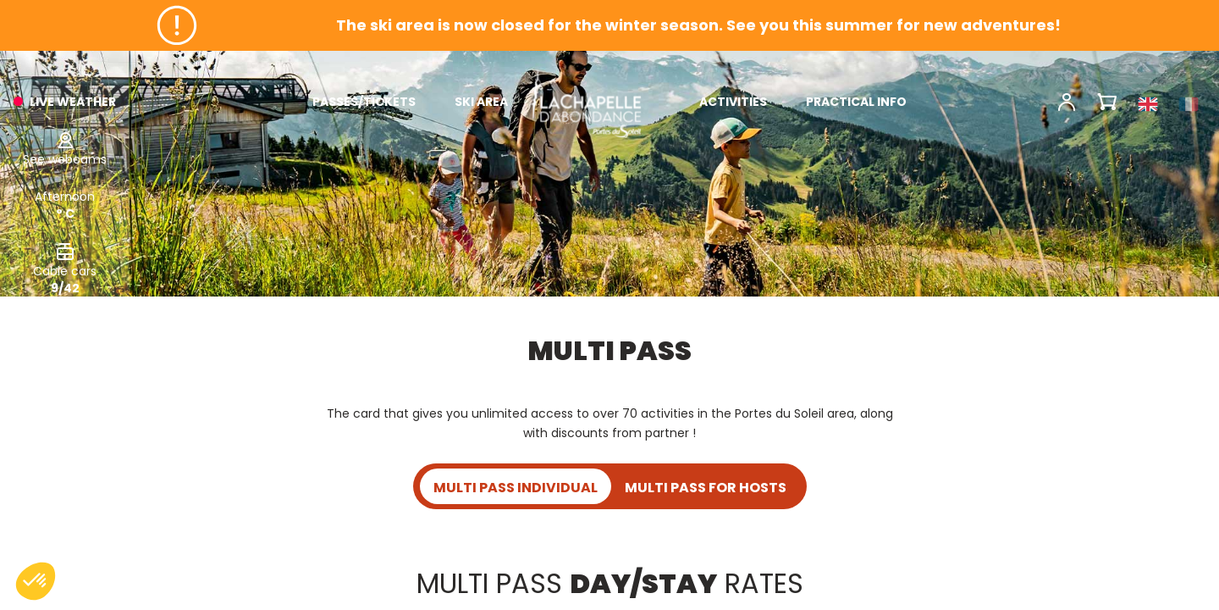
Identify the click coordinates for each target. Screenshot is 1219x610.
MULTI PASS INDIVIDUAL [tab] (515, 487)
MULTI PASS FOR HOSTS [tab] (705, 487)
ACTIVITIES (733, 101)
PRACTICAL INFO (856, 101)
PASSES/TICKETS (364, 101)
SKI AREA (481, 101)
